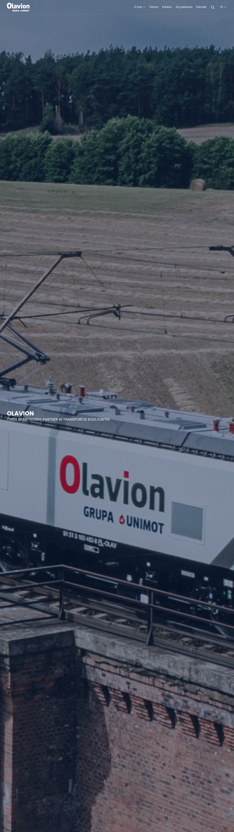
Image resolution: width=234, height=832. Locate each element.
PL (223, 7)
